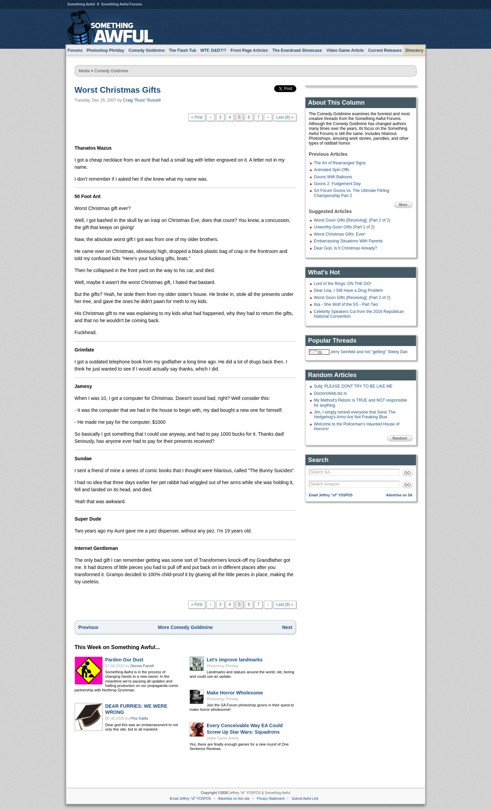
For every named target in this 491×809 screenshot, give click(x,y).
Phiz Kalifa (139, 718)
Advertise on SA (399, 495)
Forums (75, 50)
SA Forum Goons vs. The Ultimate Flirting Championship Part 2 (351, 193)
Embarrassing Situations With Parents (348, 241)
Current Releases (385, 50)
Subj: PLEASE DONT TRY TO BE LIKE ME (353, 386)
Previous (88, 627)
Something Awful (81, 4)
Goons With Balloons (333, 177)
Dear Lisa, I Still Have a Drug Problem (348, 290)
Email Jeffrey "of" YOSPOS (331, 495)
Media (84, 71)
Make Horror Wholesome (235, 692)
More (403, 205)
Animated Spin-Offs (331, 169)
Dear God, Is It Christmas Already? (345, 248)
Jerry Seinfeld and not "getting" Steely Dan (369, 351)
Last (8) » (285, 117)
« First (196, 117)
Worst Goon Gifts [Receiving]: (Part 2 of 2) (352, 220)
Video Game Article (223, 738)
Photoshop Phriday (222, 666)
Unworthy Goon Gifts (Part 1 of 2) (344, 227)
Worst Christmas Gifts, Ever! (340, 234)
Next (287, 627)
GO (407, 472)
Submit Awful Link (305, 798)
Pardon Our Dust (124, 659)
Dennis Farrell (142, 666)
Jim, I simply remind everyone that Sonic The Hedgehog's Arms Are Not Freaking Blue (355, 414)
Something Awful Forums (121, 4)
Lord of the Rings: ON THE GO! (343, 283)
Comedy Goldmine (111, 71)
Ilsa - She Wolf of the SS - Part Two (346, 304)
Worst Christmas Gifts (118, 89)
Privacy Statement (270, 798)
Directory (414, 50)
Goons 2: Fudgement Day (337, 183)
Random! (399, 438)
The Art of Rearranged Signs (340, 163)
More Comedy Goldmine (185, 627)
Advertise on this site (234, 798)
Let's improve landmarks (235, 659)
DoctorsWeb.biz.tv (330, 393)
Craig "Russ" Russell (142, 100)
